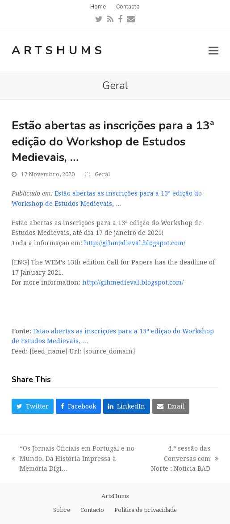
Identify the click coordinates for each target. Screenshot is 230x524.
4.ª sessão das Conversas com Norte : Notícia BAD (182, 459)
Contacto (92, 510)
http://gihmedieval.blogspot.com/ (134, 243)
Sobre (61, 510)
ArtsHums (58, 50)
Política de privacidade (145, 510)
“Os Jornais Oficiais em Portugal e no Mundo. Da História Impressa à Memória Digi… (73, 459)
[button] (213, 50)
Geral (102, 174)
